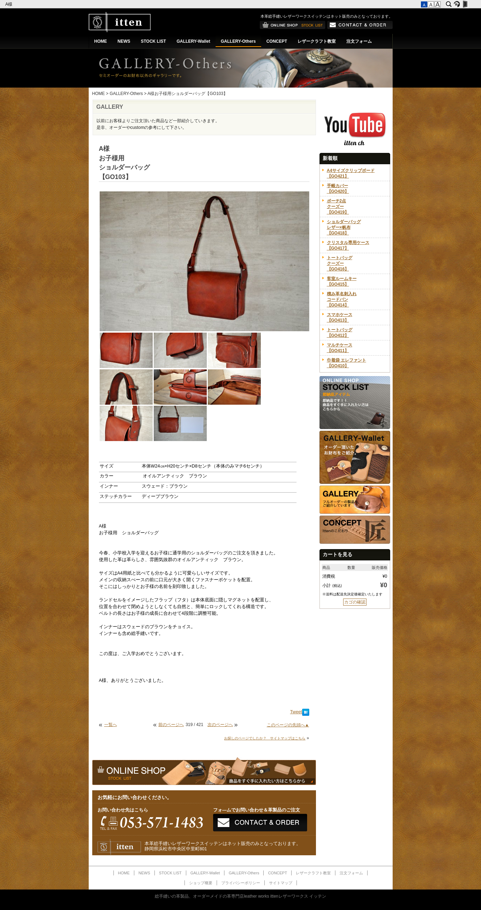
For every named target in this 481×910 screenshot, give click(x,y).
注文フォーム (359, 41)
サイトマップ (280, 883)
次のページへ (220, 724)
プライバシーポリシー (240, 883)
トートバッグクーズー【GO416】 (339, 263)
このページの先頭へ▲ (288, 724)
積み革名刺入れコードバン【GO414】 (342, 299)
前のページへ (171, 724)
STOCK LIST (153, 41)
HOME (100, 41)
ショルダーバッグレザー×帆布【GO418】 (344, 227)
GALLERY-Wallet (193, 41)
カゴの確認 (354, 602)
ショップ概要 (200, 883)
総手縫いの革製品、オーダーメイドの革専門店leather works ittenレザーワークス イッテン (240, 896)
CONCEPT (276, 41)
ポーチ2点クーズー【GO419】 (338, 206)
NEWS (124, 41)
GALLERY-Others (238, 41)
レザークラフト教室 (317, 41)
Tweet (296, 711)
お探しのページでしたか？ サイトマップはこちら (264, 738)
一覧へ (110, 724)
